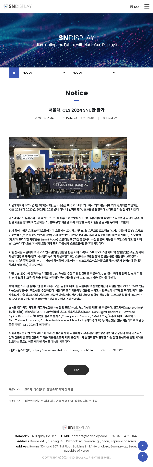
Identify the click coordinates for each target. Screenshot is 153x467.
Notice (27, 73)
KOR (135, 7)
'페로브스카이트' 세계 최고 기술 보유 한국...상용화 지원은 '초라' (53, 401)
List (76, 370)
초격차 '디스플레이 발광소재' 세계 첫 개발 (41, 389)
